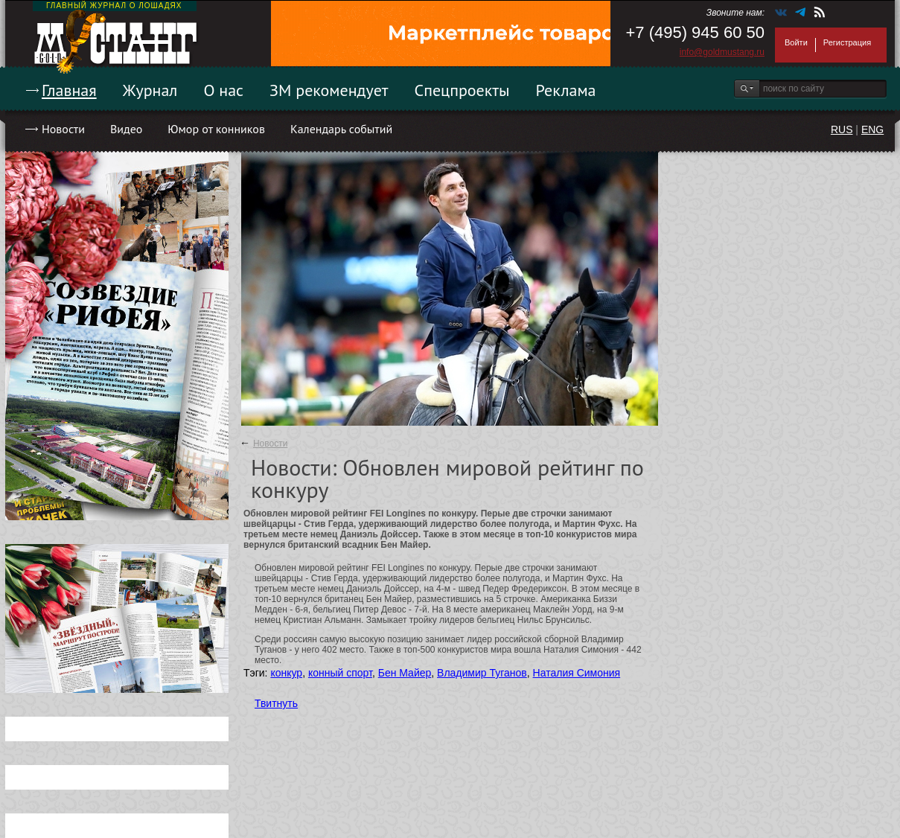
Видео (126, 128)
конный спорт (340, 673)
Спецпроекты (462, 90)
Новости (63, 128)
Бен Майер (405, 673)
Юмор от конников (216, 128)
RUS (842, 129)
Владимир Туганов (482, 673)
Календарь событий (341, 128)
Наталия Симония (577, 673)
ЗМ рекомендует (329, 90)
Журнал (150, 90)
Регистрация (847, 42)
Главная (69, 90)
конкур (286, 673)
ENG (872, 129)
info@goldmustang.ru (722, 52)
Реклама (566, 90)
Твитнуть (276, 703)
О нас (223, 90)
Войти (796, 42)
